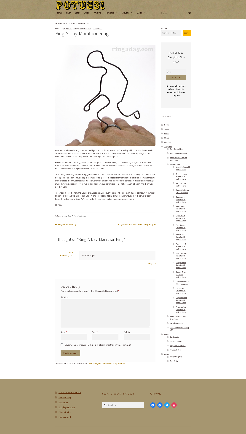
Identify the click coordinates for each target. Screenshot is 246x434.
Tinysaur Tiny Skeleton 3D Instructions (181, 300)
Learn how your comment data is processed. (106, 363)
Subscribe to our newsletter (70, 392)
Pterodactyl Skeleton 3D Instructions (181, 246)
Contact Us (174, 337)
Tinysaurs (110, 12)
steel (79, 216)
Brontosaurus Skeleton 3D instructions (181, 176)
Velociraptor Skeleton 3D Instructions (181, 309)
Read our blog (65, 397)
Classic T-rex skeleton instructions (181, 274)
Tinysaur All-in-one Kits (179, 153)
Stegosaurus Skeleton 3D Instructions (181, 265)
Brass (77, 12)
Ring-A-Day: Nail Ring (67, 224)
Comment (65, 297)
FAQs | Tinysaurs (176, 323)
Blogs (139, 12)
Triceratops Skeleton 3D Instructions (181, 290)
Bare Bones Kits (176, 149)
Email (95, 332)
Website (127, 332)
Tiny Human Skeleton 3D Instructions (181, 227)
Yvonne (70, 252)
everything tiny (176, 357)
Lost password (65, 417)
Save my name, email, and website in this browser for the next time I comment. (98, 345)
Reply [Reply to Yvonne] (150, 263)
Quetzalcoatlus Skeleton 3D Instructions (182, 255)
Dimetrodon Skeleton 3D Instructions (181, 208)
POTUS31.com (85, 29)
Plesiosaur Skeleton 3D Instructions (181, 237)
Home (59, 12)
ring (65, 23)
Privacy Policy (175, 350)
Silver (68, 12)
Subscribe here (176, 341)
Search (164, 29)
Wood (86, 12)
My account (63, 402)
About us (125, 12)
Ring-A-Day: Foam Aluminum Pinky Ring (135, 224)
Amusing (97, 12)
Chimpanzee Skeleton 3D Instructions (181, 199)
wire (84, 216)
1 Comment (97, 29)
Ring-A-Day (72, 216)
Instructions (175, 164)
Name (64, 332)
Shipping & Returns (177, 346)
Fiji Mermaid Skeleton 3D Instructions (181, 218)
